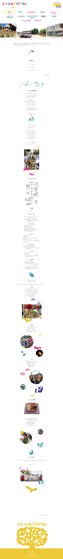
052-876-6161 (57, 2)
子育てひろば (33, 70)
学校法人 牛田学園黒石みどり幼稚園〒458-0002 (31, 552)
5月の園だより (33, 64)
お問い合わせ (57, 4)
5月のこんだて (33, 67)
